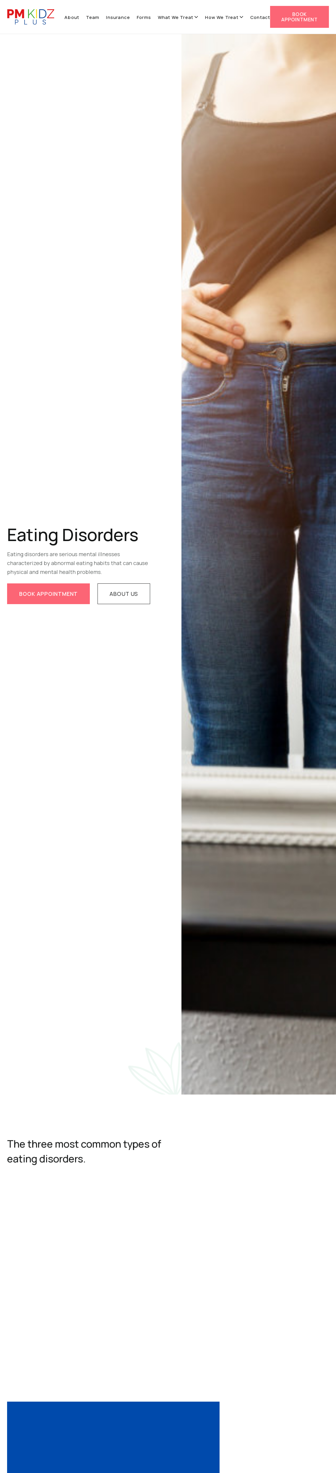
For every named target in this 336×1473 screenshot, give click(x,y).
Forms (144, 17)
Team (93, 17)
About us (124, 594)
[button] (178, 18)
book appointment (48, 594)
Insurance (118, 17)
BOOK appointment (299, 17)
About (71, 17)
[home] (30, 17)
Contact (260, 17)
